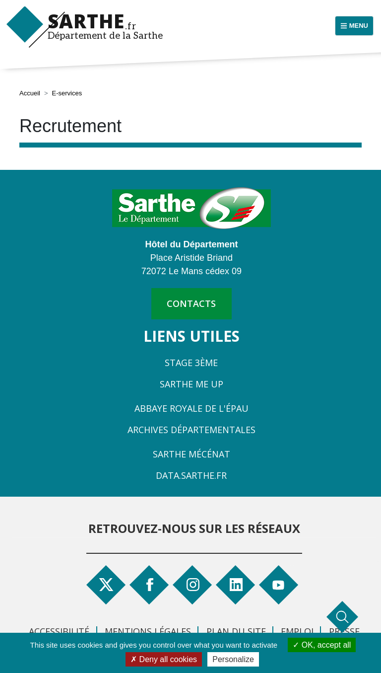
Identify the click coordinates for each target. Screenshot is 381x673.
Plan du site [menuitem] (236, 631)
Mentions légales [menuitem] (148, 631)
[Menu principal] (354, 26)
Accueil (29, 93)
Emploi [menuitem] (297, 631)
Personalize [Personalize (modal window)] (233, 659)
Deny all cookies (163, 659)
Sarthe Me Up (191, 384)
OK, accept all (322, 645)
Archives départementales (191, 430)
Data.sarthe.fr (191, 475)
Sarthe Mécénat (191, 454)
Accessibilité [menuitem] (59, 631)
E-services (67, 93)
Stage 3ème (191, 363)
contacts (191, 303)
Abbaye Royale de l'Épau (191, 408)
